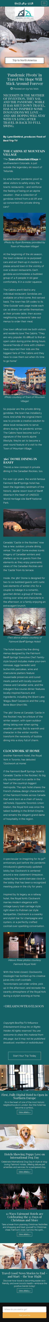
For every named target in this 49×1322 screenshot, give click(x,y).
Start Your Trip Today (24, 1055)
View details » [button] (24, 1112)
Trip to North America (24, 60)
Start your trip (24, 1315)
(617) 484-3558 (24, 3)
